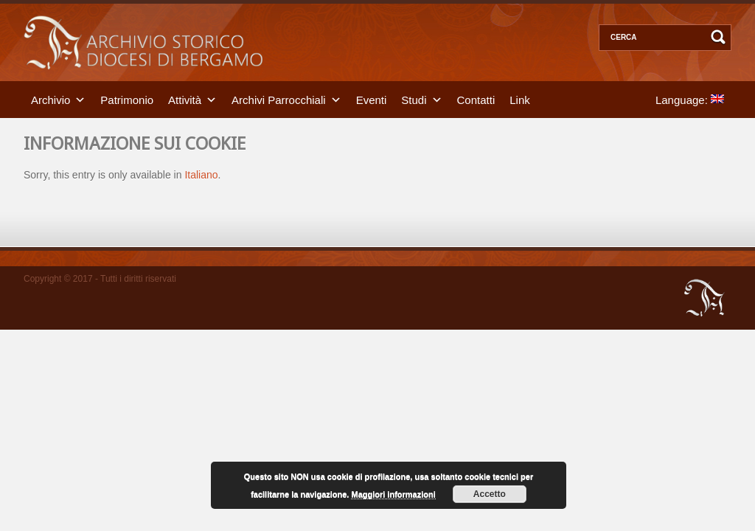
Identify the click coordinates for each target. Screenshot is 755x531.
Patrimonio (126, 99)
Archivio (50, 99)
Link (519, 99)
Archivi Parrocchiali (279, 99)
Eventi (371, 99)
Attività (184, 99)
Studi (413, 99)
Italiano (201, 175)
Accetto (489, 494)
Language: (689, 99)
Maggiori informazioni (393, 494)
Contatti (476, 99)
